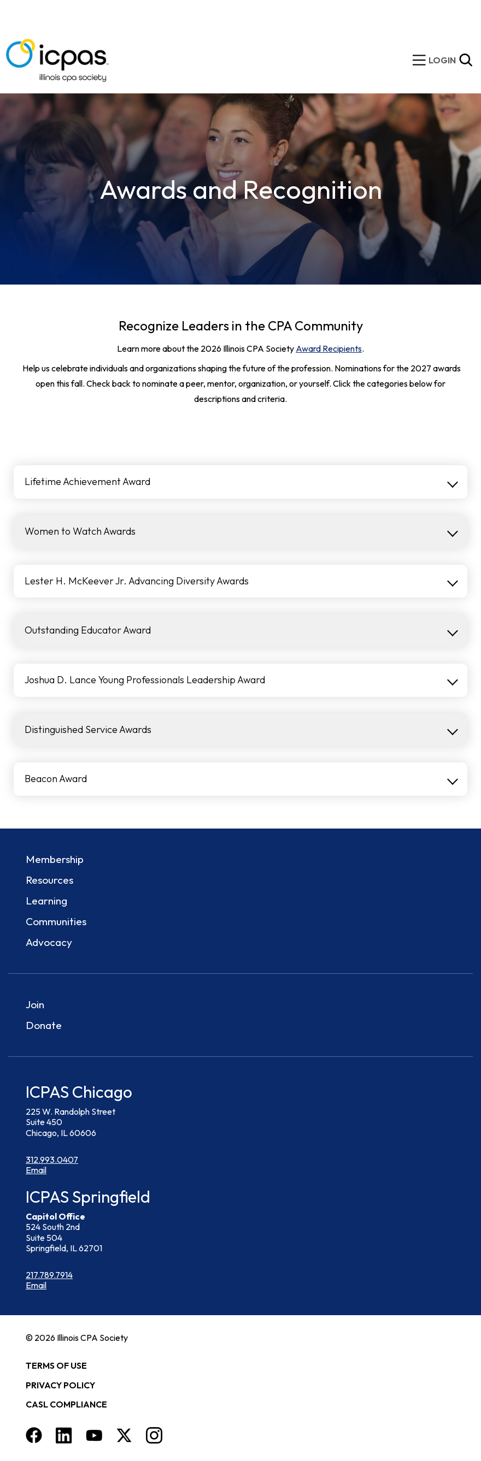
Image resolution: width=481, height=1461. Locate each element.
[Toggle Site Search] (466, 60)
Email (36, 1169)
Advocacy (49, 942)
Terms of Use (56, 1365)
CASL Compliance (66, 1404)
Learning (46, 900)
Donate (44, 1025)
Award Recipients (329, 348)
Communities (56, 921)
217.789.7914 (49, 1274)
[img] (442, 60)
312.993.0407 (52, 1159)
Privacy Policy (60, 1385)
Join (35, 1004)
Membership (55, 859)
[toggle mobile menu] (419, 60)
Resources (49, 879)
